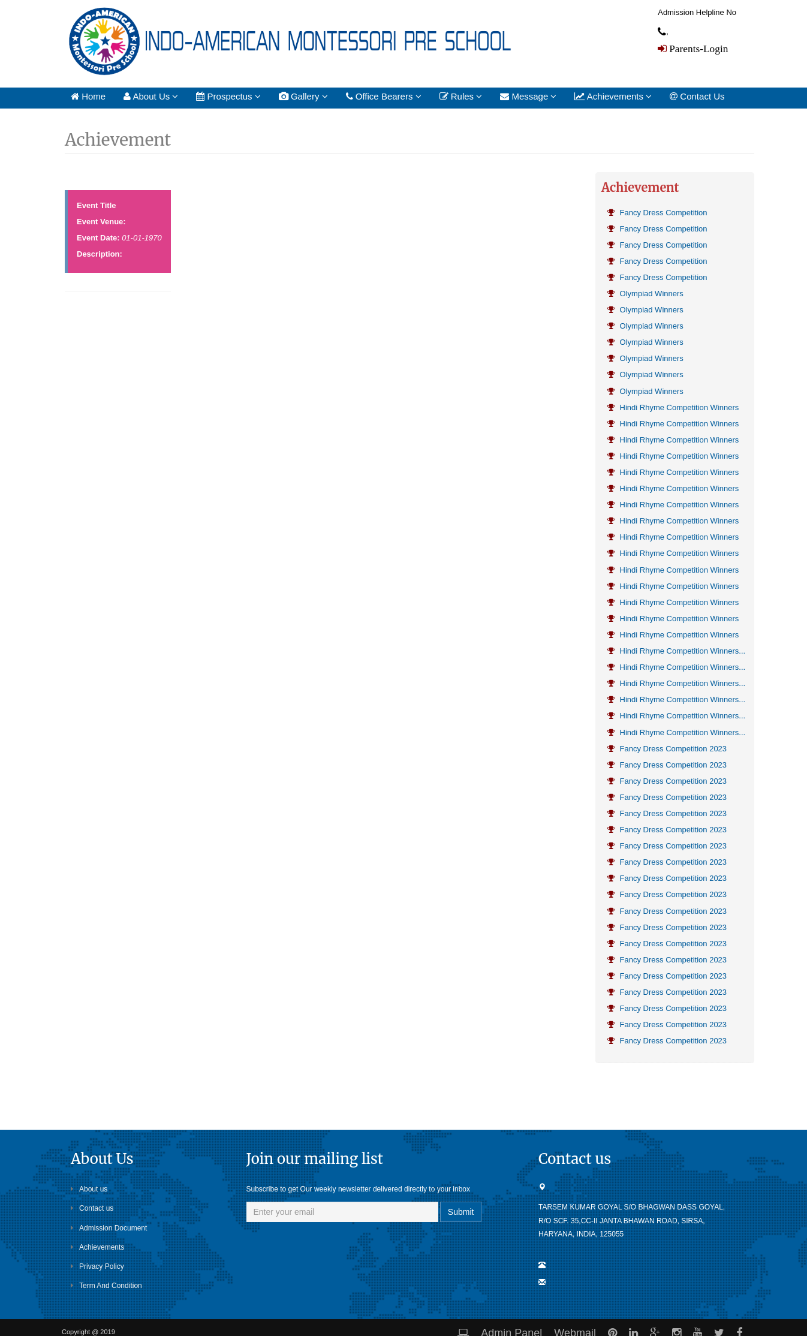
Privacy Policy (97, 1266)
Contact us (92, 1208)
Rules (461, 96)
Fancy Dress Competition (657, 212)
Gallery (303, 96)
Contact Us (697, 96)
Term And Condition (106, 1285)
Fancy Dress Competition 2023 (667, 748)
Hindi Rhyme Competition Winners (673, 407)
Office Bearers (383, 96)
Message (528, 96)
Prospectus (228, 96)
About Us (151, 96)
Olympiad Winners (645, 293)
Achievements (613, 96)
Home (88, 96)
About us (89, 1189)
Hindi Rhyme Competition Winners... (676, 650)
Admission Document (109, 1228)
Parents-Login (697, 48)
